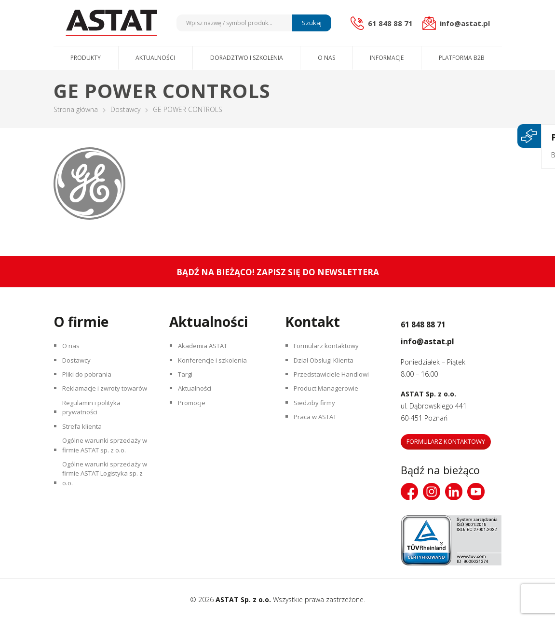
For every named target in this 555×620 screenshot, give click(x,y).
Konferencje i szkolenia (215, 364)
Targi (187, 381)
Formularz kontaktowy (330, 347)
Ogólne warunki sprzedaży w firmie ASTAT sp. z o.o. (105, 479)
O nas (326, 58)
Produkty (85, 58)
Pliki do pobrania (89, 381)
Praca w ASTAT (319, 432)
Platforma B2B (462, 58)
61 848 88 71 (436, 322)
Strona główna (76, 109)
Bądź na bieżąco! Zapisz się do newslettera (277, 271)
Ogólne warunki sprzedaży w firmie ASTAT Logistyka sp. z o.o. (105, 514)
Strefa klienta (84, 456)
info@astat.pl (441, 339)
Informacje (387, 58)
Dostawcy (125, 109)
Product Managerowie (330, 398)
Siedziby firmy (316, 415)
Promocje (194, 415)
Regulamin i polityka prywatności (95, 433)
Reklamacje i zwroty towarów (95, 404)
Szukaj (310, 22)
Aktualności (155, 58)
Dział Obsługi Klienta (327, 364)
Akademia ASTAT (206, 347)
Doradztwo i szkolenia (246, 58)
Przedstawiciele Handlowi (334, 381)
